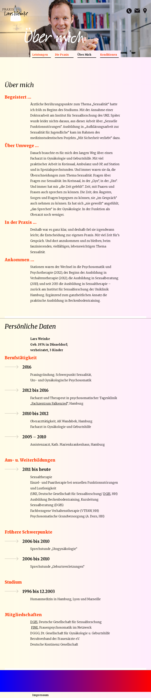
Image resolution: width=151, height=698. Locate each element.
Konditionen (108, 54)
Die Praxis (62, 54)
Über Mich (84, 54)
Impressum (40, 695)
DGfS (106, 494)
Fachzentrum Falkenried (49, 403)
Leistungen (40, 54)
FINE (34, 627)
